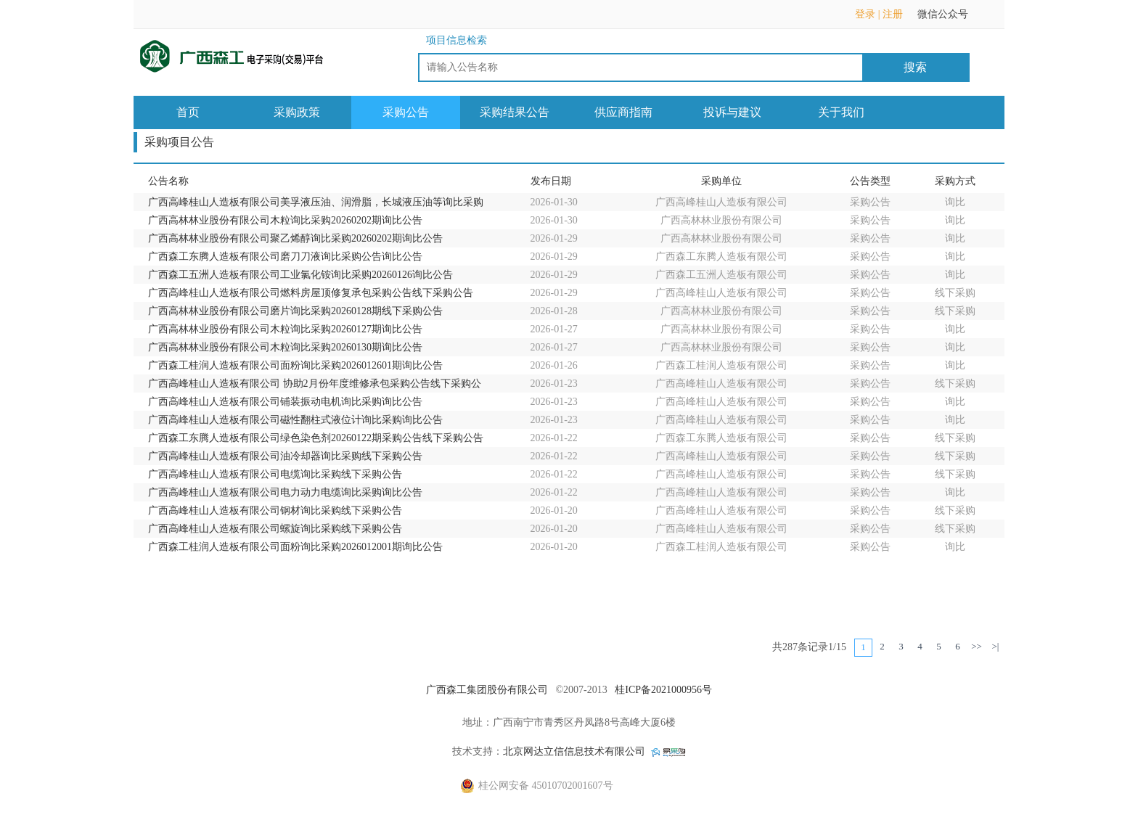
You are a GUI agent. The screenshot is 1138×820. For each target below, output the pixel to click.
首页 (188, 112)
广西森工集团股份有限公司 (487, 689)
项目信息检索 (456, 40)
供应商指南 (623, 112)
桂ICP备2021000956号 (663, 689)
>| (995, 646)
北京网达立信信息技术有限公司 (574, 751)
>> (976, 646)
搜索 (915, 67)
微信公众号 (950, 19)
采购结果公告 (514, 112)
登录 (865, 14)
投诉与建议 (732, 112)
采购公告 (405, 112)
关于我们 (841, 112)
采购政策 (297, 112)
